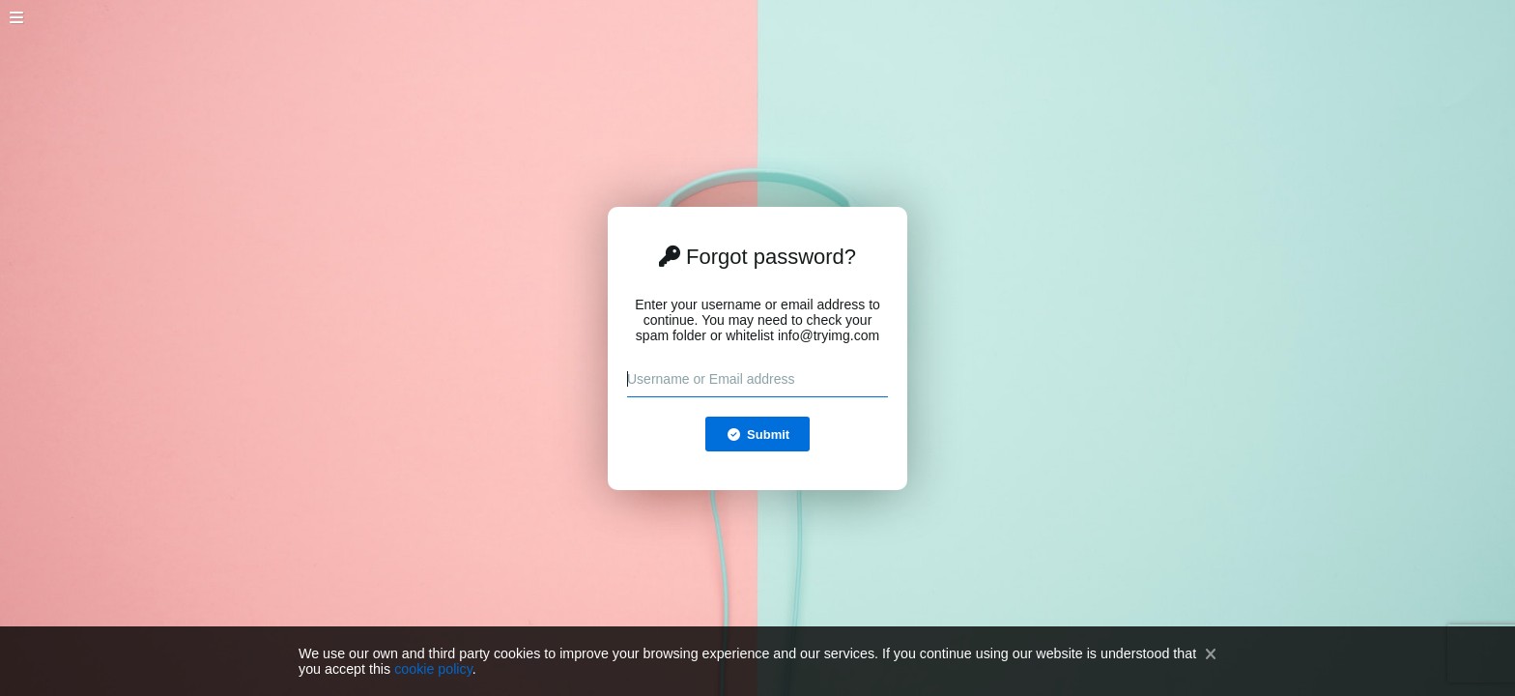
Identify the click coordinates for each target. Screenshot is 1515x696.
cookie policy (433, 669)
